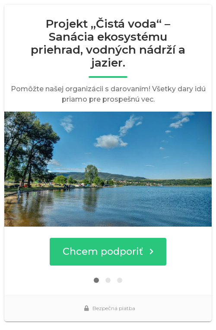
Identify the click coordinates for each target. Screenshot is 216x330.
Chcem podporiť (108, 251)
